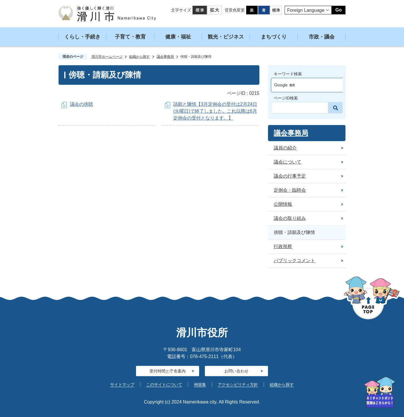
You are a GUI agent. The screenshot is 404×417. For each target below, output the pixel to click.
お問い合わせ (236, 371)
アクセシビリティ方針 (238, 384)
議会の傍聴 (81, 104)
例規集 (200, 384)
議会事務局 (165, 57)
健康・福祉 (178, 37)
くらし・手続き (82, 37)
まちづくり (274, 37)
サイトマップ (122, 384)
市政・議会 (322, 37)
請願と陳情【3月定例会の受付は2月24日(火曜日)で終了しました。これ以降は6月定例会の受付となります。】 (215, 111)
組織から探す (139, 57)
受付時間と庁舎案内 (167, 371)
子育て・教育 (130, 37)
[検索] (301, 85)
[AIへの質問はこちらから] (379, 392)
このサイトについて (164, 384)
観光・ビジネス (226, 37)
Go (338, 9)
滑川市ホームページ (107, 57)
